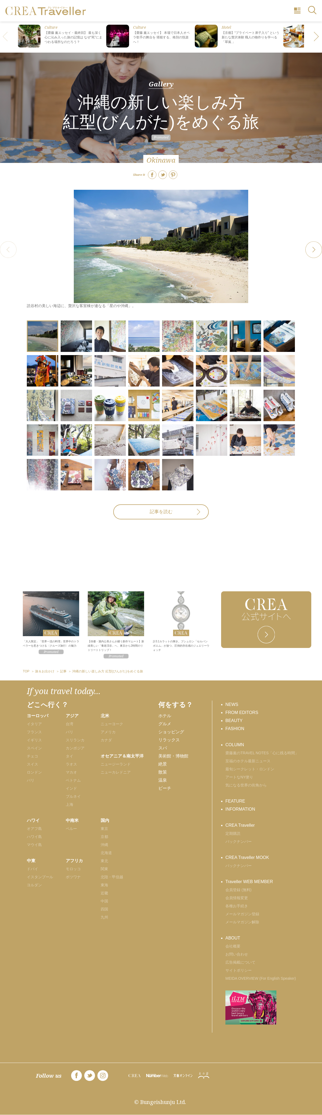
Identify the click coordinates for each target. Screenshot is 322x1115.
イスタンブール (40, 877)
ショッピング (171, 732)
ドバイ (32, 869)
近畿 (104, 893)
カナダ (106, 740)
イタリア (34, 724)
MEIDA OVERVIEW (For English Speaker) (260, 978)
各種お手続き (236, 906)
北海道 (106, 853)
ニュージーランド (116, 764)
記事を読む (161, 511)
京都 (104, 837)
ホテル (164, 715)
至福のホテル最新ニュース (247, 761)
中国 (104, 901)
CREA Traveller (240, 825)
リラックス (169, 740)
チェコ (32, 756)
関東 (104, 869)
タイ (69, 756)
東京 (104, 828)
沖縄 (104, 845)
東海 (104, 885)
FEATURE (235, 801)
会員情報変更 (236, 898)
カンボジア (75, 748)
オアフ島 (34, 828)
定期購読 (232, 833)
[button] (316, 37)
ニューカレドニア (116, 772)
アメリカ (108, 732)
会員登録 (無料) (238, 890)
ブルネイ (73, 796)
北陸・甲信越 (112, 877)
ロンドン (34, 772)
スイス (32, 764)
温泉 (162, 780)
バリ (69, 732)
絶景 (162, 764)
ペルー (71, 828)
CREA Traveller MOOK (247, 857)
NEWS (231, 704)
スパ (162, 748)
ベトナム (73, 780)
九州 (104, 917)
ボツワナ (73, 877)
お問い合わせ (236, 954)
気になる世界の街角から (246, 785)
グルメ (164, 724)
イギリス (34, 740)
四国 (104, 909)
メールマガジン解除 (242, 922)
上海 (69, 804)
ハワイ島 (34, 837)
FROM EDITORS (241, 712)
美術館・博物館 (173, 756)
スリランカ (75, 740)
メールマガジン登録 (242, 914)
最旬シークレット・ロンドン (249, 769)
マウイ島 (34, 845)
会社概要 (232, 946)
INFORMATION (240, 809)
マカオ (71, 772)
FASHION (234, 728)
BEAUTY (234, 720)
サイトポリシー (238, 970)
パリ (30, 780)
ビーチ (164, 788)
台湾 (69, 724)
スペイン (34, 748)
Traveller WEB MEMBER (249, 881)
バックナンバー (238, 841)
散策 (162, 772)
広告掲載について (240, 962)
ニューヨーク (112, 724)
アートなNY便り (239, 777)
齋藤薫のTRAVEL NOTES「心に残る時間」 (262, 753)
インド (71, 788)
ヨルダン (34, 885)
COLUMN (234, 744)
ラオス (71, 764)
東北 (104, 861)
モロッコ (73, 869)
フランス (34, 732)
